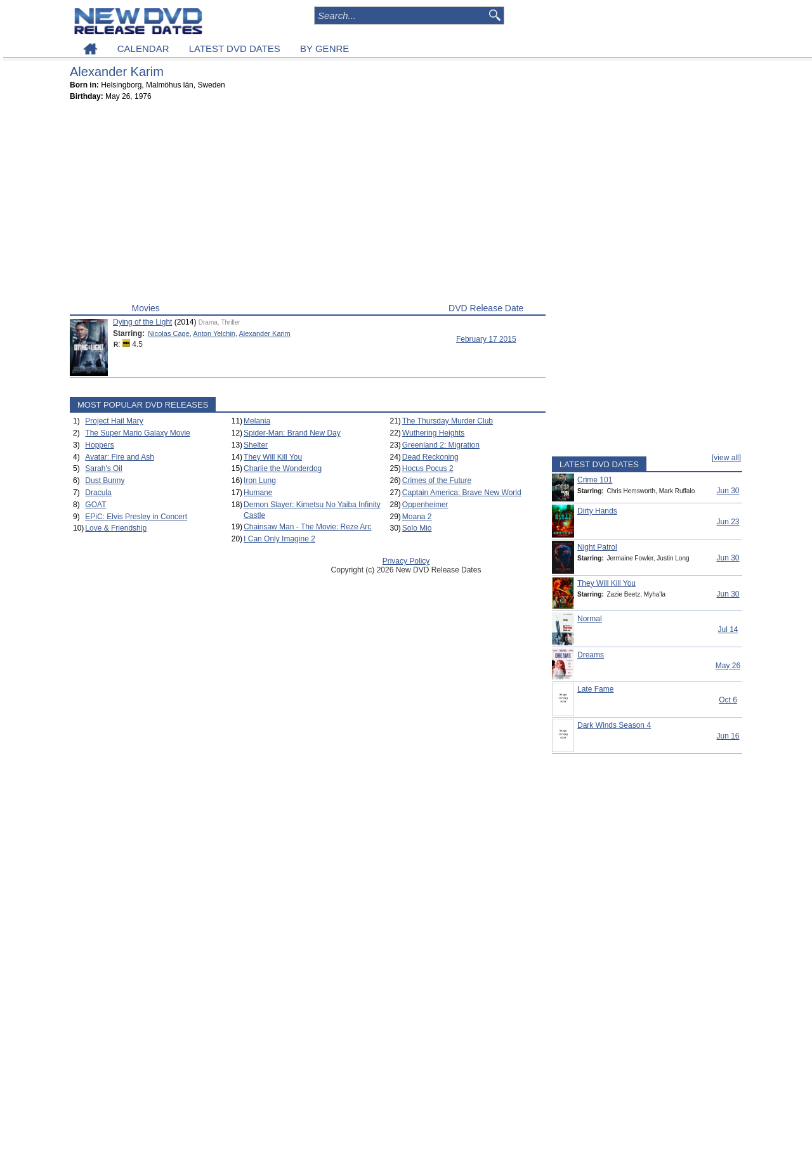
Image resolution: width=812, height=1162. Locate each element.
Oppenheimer (425, 504)
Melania (257, 420)
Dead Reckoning (430, 457)
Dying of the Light (142, 322)
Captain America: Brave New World (461, 492)
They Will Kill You (273, 457)
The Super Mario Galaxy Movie (137, 433)
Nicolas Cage (168, 333)
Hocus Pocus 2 (428, 468)
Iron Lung (260, 480)
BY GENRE (324, 48)
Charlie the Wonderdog (283, 468)
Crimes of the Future (436, 480)
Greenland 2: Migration (441, 445)
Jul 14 (727, 629)
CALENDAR (143, 48)
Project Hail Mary (114, 420)
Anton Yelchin (214, 333)
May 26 (728, 665)
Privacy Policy (406, 561)
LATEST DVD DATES (234, 48)
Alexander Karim (264, 333)
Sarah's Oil (103, 468)
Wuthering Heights (433, 433)
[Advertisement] (308, 205)
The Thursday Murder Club (447, 420)
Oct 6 (728, 699)
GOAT (95, 504)
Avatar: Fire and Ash (119, 457)
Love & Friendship (116, 528)
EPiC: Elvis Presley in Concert (136, 516)
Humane (258, 492)
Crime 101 (594, 479)
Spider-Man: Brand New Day (292, 433)
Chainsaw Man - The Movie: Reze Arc (307, 526)
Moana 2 (417, 516)
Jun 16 (727, 736)
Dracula (98, 492)
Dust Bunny (104, 480)
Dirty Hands (597, 511)
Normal (589, 618)
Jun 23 (727, 521)
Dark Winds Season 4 (614, 725)
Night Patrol (597, 547)
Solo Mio (417, 528)
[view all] (726, 457)
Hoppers (99, 445)
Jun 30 (727, 490)
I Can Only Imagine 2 (279, 538)
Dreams (590, 654)
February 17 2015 (486, 339)
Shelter (256, 445)
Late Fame (595, 689)
